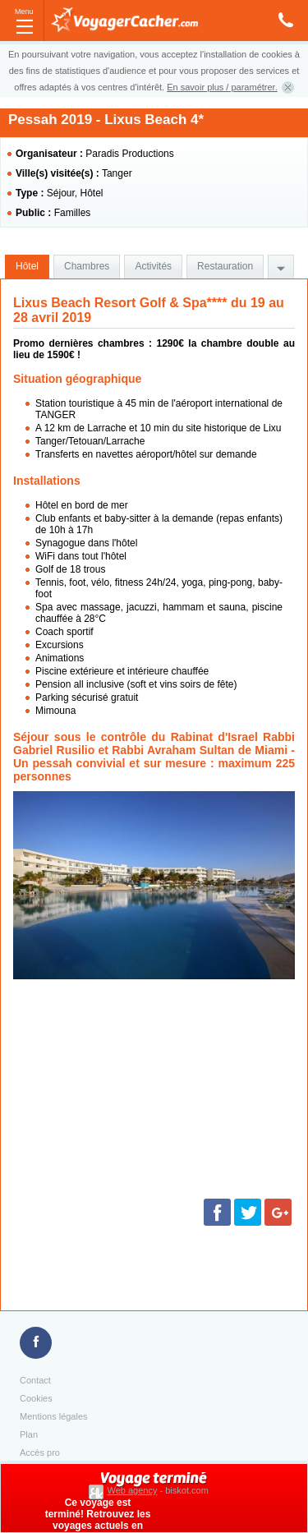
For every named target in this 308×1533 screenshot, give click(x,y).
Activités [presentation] (153, 266)
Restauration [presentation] (225, 266)
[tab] (27, 267)
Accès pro (40, 1452)
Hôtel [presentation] (27, 266)
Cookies (36, 1398)
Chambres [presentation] (86, 266)
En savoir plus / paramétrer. (222, 87)
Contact (35, 1380)
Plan (29, 1434)
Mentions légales (54, 1416)
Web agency (133, 1490)
